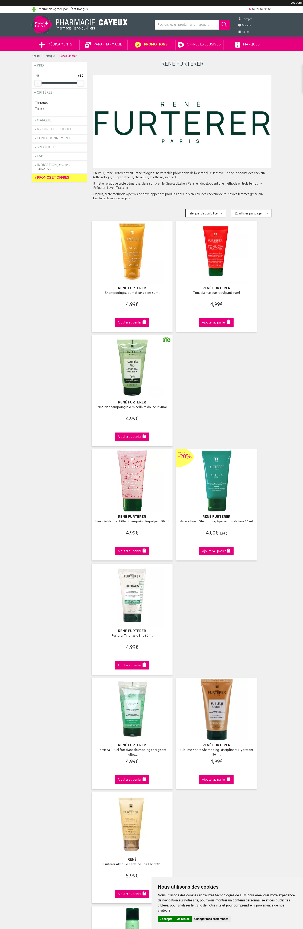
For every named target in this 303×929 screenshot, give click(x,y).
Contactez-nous (42, 776)
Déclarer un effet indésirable (111, 796)
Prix (40, 66)
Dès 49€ (121, 690)
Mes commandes (166, 771)
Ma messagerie (165, 786)
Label (42, 156)
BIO (39, 109)
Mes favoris (162, 781)
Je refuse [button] (183, 919)
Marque (50, 56)
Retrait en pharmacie (229, 761)
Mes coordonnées (167, 766)
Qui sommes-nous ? (45, 761)
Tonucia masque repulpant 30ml (182, 285)
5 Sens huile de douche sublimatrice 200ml (243, 608)
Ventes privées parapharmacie (113, 776)
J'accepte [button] (166, 919)
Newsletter (100, 786)
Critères (45, 93)
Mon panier (162, 776)
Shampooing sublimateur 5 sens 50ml (120, 288)
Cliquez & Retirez (59, 688)
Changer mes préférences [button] (211, 919)
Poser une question (44, 771)
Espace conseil (103, 781)
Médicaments (55, 45)
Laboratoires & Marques (109, 766)
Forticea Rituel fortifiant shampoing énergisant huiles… (120, 501)
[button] (205, 213)
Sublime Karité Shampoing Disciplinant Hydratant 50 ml (182, 501)
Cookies (98, 815)
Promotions (151, 45)
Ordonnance (101, 791)
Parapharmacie (103, 45)
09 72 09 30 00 (244, 688)
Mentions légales (104, 805)
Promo (41, 103)
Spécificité (47, 147)
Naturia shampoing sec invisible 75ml (120, 608)
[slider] (37, 83)
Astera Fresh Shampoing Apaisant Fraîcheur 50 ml (182, 395)
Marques (247, 45)
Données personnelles (108, 810)
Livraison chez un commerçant (236, 771)
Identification (163, 761)
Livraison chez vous (229, 766)
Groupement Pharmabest (48, 766)
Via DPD (182, 688)
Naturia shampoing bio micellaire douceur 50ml (243, 288)
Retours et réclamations (47, 781)
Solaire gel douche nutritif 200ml (182, 606)
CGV (96, 801)
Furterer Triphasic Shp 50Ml (243, 392)
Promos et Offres (53, 178)
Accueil (36, 56)
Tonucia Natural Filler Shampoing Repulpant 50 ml (121, 395)
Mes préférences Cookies (110, 820)
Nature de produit (54, 129)
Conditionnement (53, 138)
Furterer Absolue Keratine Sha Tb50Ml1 (244, 501)
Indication (53, 166)
